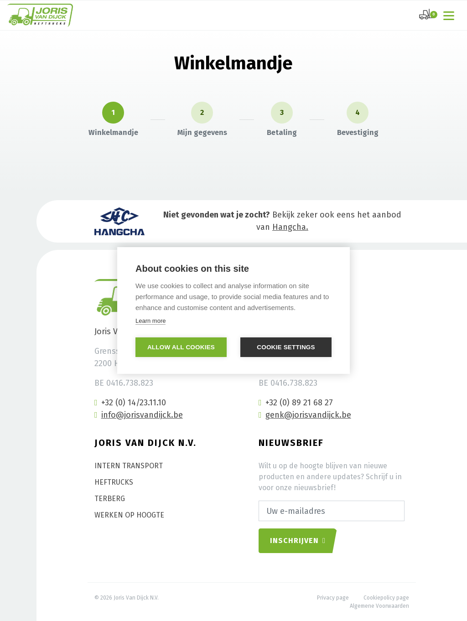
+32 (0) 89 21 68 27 (296, 403)
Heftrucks (113, 482)
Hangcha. (290, 227)
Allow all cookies (181, 347)
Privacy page (333, 598)
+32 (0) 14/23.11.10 (130, 403)
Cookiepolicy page (386, 598)
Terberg (109, 498)
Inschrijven (298, 540)
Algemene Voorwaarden (379, 606)
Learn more (150, 320)
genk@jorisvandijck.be (305, 415)
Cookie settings (286, 347)
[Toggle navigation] (450, 15)
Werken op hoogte (129, 515)
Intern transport (128, 465)
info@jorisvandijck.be (138, 415)
